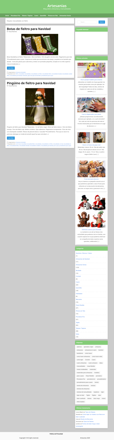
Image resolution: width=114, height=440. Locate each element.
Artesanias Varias (65, 15)
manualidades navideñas (35, 145)
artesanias (80, 350)
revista (97, 382)
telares (89, 398)
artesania (98, 347)
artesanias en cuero (90, 350)
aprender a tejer (88, 347)
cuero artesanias (81, 363)
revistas (93, 385)
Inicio (7, 15)
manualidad (21, 74)
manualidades (28, 74)
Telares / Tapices (27, 15)
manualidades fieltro (46, 74)
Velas (77, 334)
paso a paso (56, 145)
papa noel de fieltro (36, 75)
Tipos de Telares (90, 412)
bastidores (80, 353)
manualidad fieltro (31, 144)
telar (99, 395)
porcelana (99, 376)
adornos (79, 347)
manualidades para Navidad (16, 75)
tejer (102, 392)
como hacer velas (97, 356)
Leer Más (10, 68)
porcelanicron (91, 379)
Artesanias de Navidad (21, 72)
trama (103, 398)
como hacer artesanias (83, 356)
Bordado (78, 270)
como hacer (18, 144)
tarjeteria (96, 392)
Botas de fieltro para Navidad (29, 29)
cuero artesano (93, 363)
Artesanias (56, 6)
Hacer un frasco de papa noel (91, 145)
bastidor (101, 350)
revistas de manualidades (84, 392)
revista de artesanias (83, 385)
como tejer (80, 360)
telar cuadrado (81, 398)
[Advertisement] (91, 42)
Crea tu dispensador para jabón (91, 114)
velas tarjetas (80, 402)
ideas (101, 363)
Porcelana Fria (15, 15)
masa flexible (91, 366)
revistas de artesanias (83, 389)
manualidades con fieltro (36, 74)
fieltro (17, 74)
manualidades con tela (58, 144)
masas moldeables (82, 369)
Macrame (79, 299)
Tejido (77, 322)
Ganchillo (43, 15)
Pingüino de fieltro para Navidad (31, 83)
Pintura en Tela (53, 15)
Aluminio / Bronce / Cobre (84, 253)
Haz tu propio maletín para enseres (91, 80)
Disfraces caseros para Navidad (91, 229)
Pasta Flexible (80, 305)
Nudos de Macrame (87, 419)
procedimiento (101, 379)
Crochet (78, 276)
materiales (25, 75)
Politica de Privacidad (56, 434)
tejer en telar (80, 395)
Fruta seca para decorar (91, 179)
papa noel (30, 75)
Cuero (36, 15)
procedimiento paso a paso (47, 75)
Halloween (79, 293)
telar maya (97, 398)
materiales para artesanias (84, 372)
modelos (96, 372)
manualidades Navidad (57, 74)
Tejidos (94, 395)
